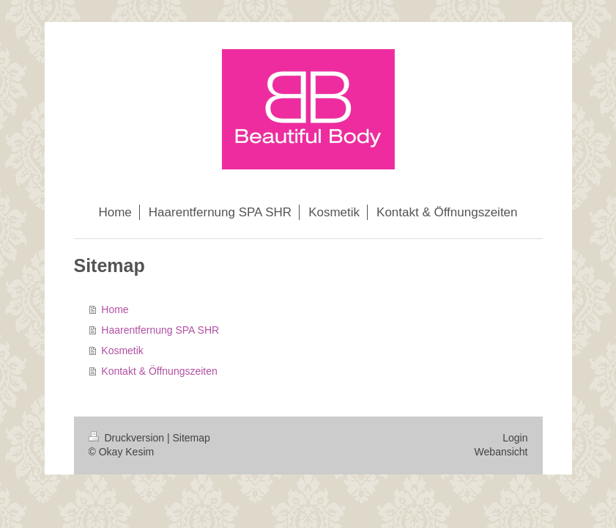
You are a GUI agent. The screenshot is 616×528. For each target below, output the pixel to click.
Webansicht (501, 452)
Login (514, 438)
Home (114, 309)
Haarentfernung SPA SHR (160, 330)
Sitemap (191, 438)
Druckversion (128, 438)
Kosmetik (122, 350)
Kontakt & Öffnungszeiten (159, 371)
